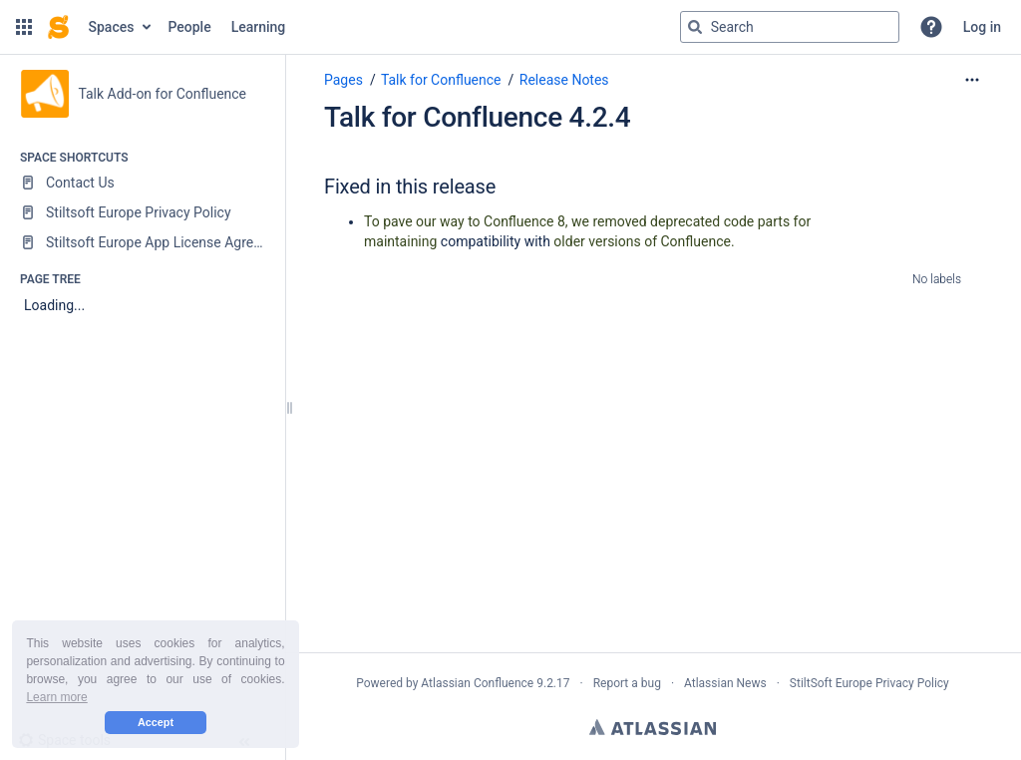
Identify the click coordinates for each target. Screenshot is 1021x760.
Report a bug (627, 683)
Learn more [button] (56, 697)
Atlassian (652, 727)
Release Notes (564, 80)
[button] (24, 27)
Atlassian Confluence (477, 683)
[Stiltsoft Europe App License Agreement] (142, 242)
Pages (343, 80)
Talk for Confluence (441, 80)
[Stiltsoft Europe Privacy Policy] (142, 212)
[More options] (972, 80)
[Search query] (789, 27)
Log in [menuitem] (982, 27)
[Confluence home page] (58, 27)
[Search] (695, 27)
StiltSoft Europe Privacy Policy (869, 683)
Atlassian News (725, 683)
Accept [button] (155, 722)
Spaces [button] (112, 27)
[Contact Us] (142, 182)
